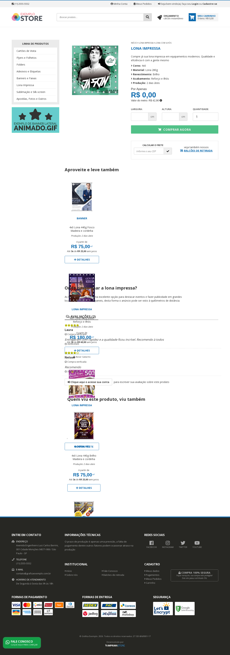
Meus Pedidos (143, 3)
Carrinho (149, 582)
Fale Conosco (110, 571)
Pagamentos (151, 575)
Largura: (136, 109)
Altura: (167, 109)
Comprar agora (174, 130)
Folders (21, 64)
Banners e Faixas (26, 78)
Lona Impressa (25, 85)
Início (134, 43)
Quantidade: (205, 114)
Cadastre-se (210, 3)
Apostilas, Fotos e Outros (31, 98)
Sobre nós (71, 575)
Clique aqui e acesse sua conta (88, 382)
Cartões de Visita (26, 51)
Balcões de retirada (113, 575)
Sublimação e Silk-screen (31, 92)
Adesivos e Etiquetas (29, 71)
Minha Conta (119, 3)
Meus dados (151, 571)
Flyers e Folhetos (26, 57)
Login (195, 3)
